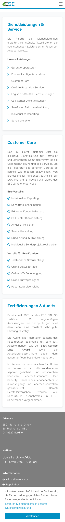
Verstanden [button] (32, 516)
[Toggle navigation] (61, 4)
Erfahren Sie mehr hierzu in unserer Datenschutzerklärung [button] (26, 505)
